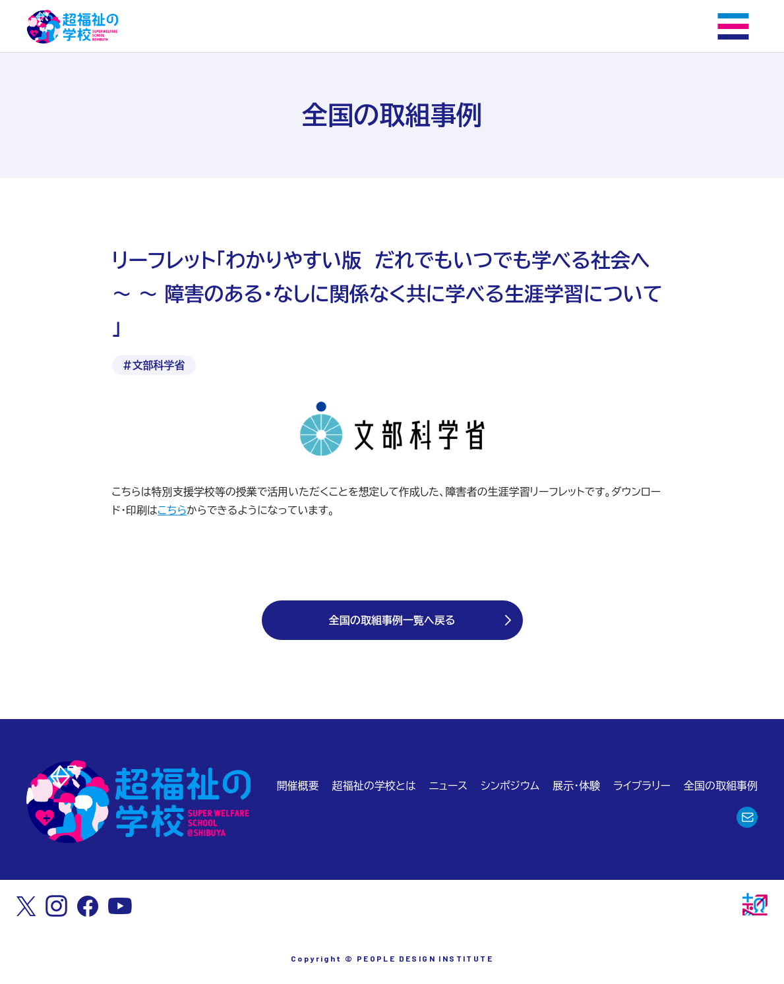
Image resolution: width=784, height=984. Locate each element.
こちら (172, 510)
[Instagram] (56, 906)
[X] (26, 906)
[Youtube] (120, 906)
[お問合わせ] (747, 817)
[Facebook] (87, 906)
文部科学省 (159, 365)
